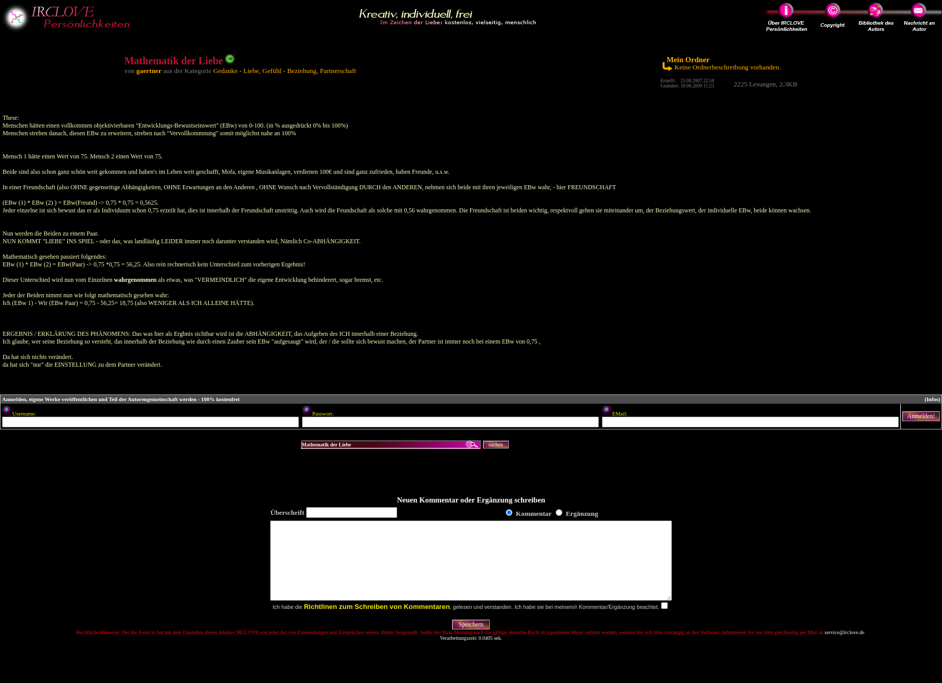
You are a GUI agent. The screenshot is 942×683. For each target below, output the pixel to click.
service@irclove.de (844, 648)
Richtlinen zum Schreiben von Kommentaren (377, 622)
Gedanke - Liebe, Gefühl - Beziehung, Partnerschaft (285, 71)
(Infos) (932, 399)
